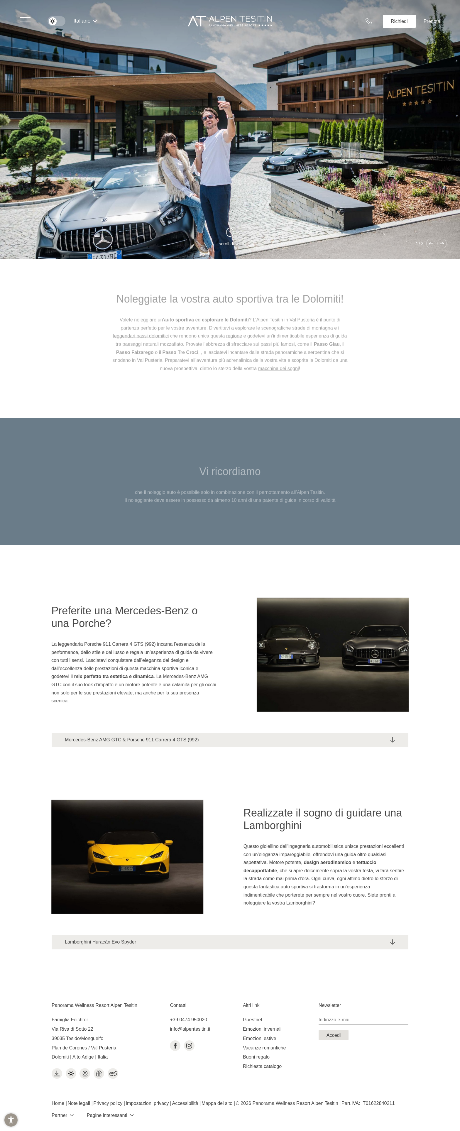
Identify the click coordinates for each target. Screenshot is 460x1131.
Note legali (79, 1103)
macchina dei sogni (278, 373)
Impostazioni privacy (148, 1103)
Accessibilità (186, 1103)
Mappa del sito (218, 1103)
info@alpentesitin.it (190, 1029)
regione (234, 341)
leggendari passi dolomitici (141, 341)
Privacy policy (108, 1103)
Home (59, 1103)
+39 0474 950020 (188, 1019)
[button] (11, 1120)
